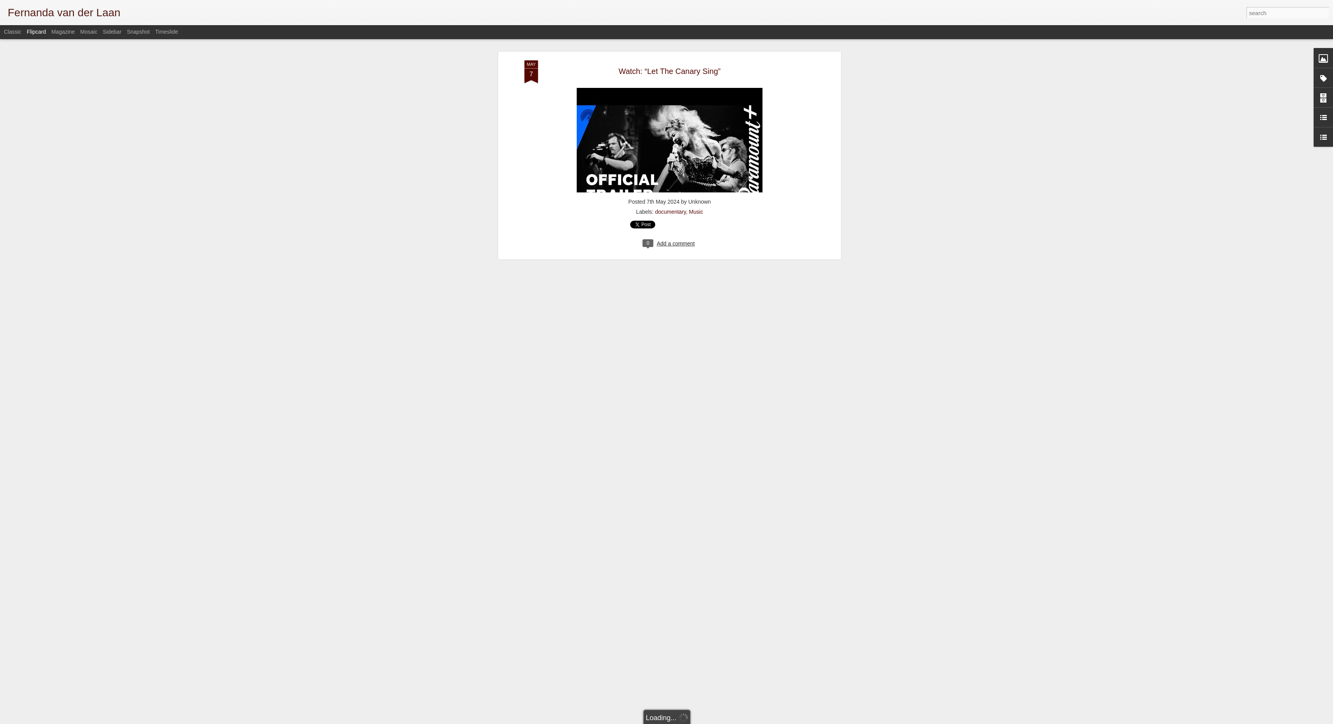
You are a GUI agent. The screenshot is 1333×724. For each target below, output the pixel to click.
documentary (670, 39)
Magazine (63, 32)
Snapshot (138, 32)
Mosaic (88, 32)
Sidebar (112, 32)
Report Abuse (806, 719)
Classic (12, 32)
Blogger (784, 719)
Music (696, 39)
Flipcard (36, 32)
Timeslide (166, 32)
